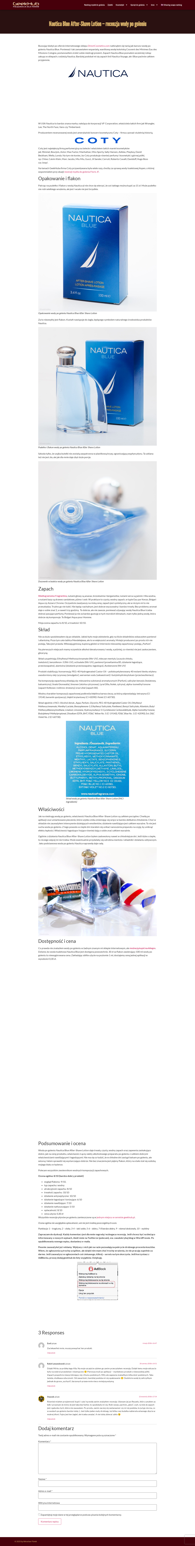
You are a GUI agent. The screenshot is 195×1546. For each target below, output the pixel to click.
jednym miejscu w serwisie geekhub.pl (116, 1217)
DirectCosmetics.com (99, 45)
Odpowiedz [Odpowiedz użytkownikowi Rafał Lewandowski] (51, 1386)
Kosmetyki (122, 5)
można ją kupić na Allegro (142, 948)
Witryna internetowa (49, 1503)
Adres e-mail (45, 1491)
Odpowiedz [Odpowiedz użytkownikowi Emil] (51, 1353)
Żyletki (110, 5)
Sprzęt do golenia (139, 5)
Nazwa (42, 1479)
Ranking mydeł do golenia (94, 5)
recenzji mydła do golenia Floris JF (81, 171)
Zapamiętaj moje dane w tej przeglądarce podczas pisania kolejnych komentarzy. (81, 1515)
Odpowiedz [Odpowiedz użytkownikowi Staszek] (51, 1419)
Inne (154, 5)
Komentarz (44, 1441)
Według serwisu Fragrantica (52, 595)
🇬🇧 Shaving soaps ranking (171, 5)
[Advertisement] (97, 101)
